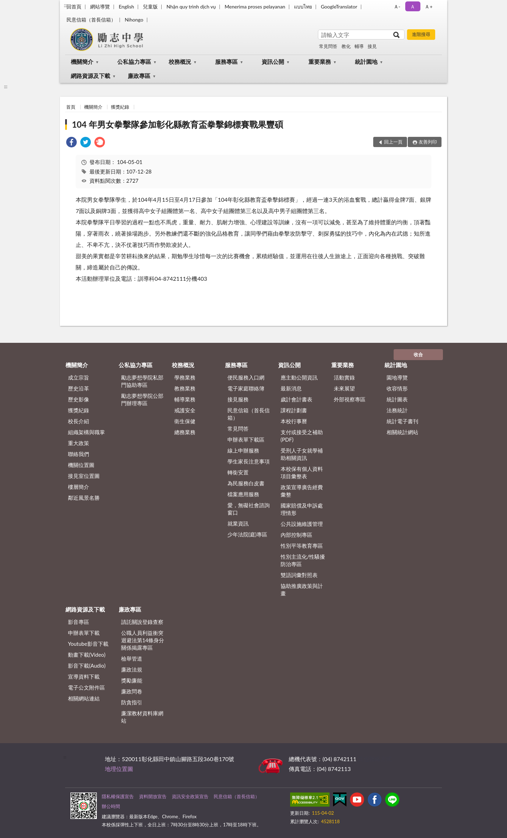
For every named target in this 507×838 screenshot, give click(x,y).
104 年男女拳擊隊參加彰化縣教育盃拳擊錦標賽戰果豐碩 (177, 124)
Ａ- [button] (397, 7)
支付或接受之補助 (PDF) (302, 436)
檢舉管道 (131, 658)
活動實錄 (344, 377)
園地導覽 (397, 377)
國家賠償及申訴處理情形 (302, 509)
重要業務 (319, 61)
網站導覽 (100, 7)
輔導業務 (184, 399)
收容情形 (397, 388)
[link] (71, 143)
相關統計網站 (402, 432)
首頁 (70, 107)
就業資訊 (238, 523)
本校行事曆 (294, 421)
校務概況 (180, 61)
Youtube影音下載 (88, 643)
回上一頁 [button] (393, 142)
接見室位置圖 (84, 476)
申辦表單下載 (84, 633)
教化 (346, 46)
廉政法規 (131, 669)
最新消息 (291, 388)
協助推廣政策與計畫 (302, 589)
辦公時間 (111, 806)
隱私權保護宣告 (118, 796)
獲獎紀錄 (120, 107)
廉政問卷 (131, 691)
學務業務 (184, 377)
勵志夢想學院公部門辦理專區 (142, 399)
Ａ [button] (412, 7)
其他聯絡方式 (375, 758)
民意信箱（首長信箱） (91, 20)
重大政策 (78, 443)
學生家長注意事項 (248, 461)
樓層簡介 (78, 487)
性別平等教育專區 (302, 545)
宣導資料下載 (84, 676)
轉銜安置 (238, 472)
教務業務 (184, 388)
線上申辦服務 (243, 450)
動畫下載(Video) (87, 654)
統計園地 (366, 61)
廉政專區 (139, 75)
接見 (372, 46)
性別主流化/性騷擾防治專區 (303, 560)
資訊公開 (273, 61)
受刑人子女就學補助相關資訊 (302, 454)
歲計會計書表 (296, 399)
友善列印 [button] (428, 142)
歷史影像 (78, 399)
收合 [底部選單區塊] (418, 354)
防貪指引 (131, 702)
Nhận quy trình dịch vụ (191, 7)
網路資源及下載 (90, 75)
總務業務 (184, 432)
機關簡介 (82, 61)
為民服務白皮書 (245, 483)
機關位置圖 (81, 465)
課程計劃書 (294, 410)
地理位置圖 (119, 768)
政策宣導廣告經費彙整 (302, 491)
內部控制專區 (296, 535)
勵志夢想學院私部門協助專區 (142, 381)
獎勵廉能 (131, 680)
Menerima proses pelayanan (255, 7)
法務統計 (397, 410)
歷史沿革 (78, 388)
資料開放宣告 (153, 796)
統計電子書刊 (402, 421)
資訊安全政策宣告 (190, 796)
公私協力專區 (134, 61)
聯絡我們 (78, 454)
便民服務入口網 (245, 377)
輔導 (359, 46)
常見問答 (328, 46)
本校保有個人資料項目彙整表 (302, 472)
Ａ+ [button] (428, 7)
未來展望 (344, 388)
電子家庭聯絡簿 (245, 388)
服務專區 (226, 61)
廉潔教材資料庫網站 (142, 717)
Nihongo (134, 20)
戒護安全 (184, 410)
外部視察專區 (349, 399)
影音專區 (78, 622)
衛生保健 (184, 421)
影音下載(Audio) (87, 665)
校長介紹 (78, 421)
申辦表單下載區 (245, 439)
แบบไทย (303, 7)
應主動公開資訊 (299, 377)
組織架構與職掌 (86, 432)
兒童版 (150, 7)
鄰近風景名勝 (84, 497)
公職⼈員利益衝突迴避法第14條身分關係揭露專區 (142, 640)
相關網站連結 (84, 698)
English (126, 7)
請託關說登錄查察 (142, 622)
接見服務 (238, 399)
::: (65, 5)
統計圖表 (397, 399)
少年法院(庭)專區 (247, 534)
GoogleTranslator (339, 7)
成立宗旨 (78, 377)
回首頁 (74, 7)
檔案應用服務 (243, 494)
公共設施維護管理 (302, 524)
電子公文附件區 (86, 687)
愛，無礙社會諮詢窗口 (248, 509)
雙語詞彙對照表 (299, 575)
